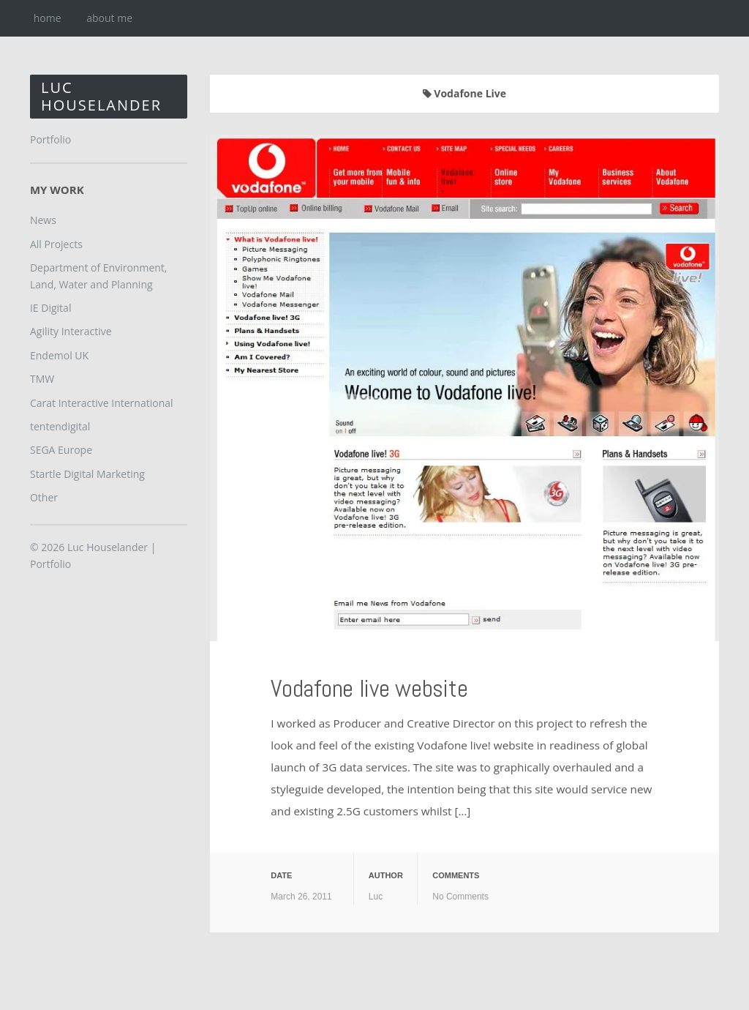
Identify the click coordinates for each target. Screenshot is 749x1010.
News (43, 220)
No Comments (460, 896)
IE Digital (50, 308)
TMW (42, 379)
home (47, 18)
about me (109, 18)
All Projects (56, 244)
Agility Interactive (71, 331)
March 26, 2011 (301, 896)
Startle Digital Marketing (87, 474)
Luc (376, 896)
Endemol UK (59, 355)
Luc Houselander (101, 96)
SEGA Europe (61, 450)
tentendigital (60, 426)
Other (44, 497)
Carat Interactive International (101, 403)
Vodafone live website (402, 685)
